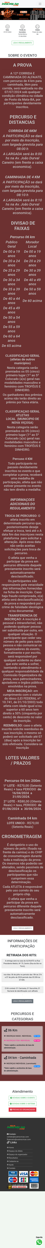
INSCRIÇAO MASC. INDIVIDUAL (18, 1036)
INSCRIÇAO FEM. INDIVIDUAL (17, 1040)
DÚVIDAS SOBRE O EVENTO (22, 1098)
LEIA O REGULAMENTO (22, 43)
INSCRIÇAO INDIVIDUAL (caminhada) (20, 1063)
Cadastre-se (12, 1161)
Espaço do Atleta (14, 1151)
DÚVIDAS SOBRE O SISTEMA (22, 1104)
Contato (11, 1168)
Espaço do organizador (17, 1154)
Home (10, 1148)
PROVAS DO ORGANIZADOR (22, 1110)
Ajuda (10, 1165)
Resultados (12, 1158)
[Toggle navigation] (40, 4)
